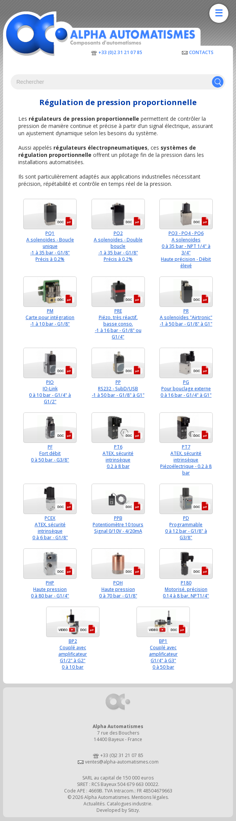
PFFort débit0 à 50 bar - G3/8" (50, 453)
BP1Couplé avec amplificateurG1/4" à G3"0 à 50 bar (163, 654)
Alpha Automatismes (106, 797)
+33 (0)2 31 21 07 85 (120, 52)
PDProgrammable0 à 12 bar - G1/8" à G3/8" (186, 528)
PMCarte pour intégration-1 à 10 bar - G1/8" (50, 317)
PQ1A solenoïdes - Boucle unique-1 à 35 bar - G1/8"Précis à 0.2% (50, 246)
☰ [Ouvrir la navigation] (219, 13)
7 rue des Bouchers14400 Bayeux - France (118, 736)
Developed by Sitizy (117, 810)
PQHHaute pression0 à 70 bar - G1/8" (118, 589)
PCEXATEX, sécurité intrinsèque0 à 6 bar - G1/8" (50, 528)
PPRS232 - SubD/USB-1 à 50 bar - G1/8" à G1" (118, 388)
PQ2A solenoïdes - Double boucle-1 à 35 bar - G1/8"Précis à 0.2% (118, 246)
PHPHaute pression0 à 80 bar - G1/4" (50, 589)
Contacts (201, 52)
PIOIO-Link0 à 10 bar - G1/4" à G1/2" (50, 392)
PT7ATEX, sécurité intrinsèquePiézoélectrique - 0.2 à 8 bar (186, 460)
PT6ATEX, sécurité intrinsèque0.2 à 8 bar (118, 457)
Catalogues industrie (129, 803)
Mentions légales (150, 797)
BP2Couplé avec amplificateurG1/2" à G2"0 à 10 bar (72, 654)
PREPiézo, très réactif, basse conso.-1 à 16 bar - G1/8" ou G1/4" (118, 324)
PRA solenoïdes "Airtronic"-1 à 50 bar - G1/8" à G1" (186, 317)
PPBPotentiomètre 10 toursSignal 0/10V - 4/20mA (118, 524)
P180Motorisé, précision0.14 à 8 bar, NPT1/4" (186, 589)
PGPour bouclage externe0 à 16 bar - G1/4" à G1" (186, 388)
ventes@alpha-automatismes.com (122, 762)
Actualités (93, 803)
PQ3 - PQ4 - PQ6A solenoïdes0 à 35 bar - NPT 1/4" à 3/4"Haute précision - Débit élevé (186, 249)
